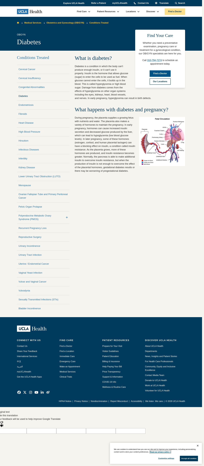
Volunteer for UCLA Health (157, 390)
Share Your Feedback (27, 351)
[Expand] (67, 217)
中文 (19, 361)
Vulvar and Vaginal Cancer (32, 281)
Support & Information (112, 377)
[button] (74, 3)
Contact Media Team (154, 375)
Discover (150, 11)
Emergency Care (67, 361)
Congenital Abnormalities (32, 87)
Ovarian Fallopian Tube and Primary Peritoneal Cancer (43, 196)
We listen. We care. (154, 401)
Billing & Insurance (111, 361)
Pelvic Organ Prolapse (30, 206)
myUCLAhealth (119, 3)
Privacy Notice (81, 401)
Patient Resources (106, 11)
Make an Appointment (70, 366)
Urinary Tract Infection (30, 255)
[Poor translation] (1, 424)
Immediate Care (67, 356)
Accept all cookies (189, 458)
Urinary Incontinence (29, 246)
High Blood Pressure (29, 131)
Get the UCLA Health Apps (29, 377)
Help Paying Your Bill (112, 366)
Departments (151, 351)
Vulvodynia (24, 290)
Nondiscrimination (99, 401)
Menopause (25, 185)
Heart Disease (26, 123)
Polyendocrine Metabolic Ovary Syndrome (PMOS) (35, 217)
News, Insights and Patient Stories (161, 356)
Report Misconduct (119, 401)
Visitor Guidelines (110, 351)
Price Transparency (111, 372)
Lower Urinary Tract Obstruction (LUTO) (39, 176)
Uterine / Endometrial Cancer (34, 264)
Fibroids (23, 114)
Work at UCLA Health (155, 385)
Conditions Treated (98, 23)
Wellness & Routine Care (114, 387)
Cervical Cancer (27, 69)
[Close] (198, 446)
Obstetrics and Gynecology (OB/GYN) (65, 23)
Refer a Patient (98, 3)
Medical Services (32, 23)
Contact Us (143, 3)
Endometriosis (26, 105)
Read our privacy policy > (160, 452)
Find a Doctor (175, 11)
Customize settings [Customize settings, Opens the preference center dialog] (166, 458)
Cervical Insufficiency (30, 78)
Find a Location (67, 351)
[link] (19, 392)
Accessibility (136, 401)
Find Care (82, 11)
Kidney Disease (27, 167)
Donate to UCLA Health (156, 380)
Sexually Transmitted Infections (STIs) (38, 299)
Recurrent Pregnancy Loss (33, 228)
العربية (20, 366)
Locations (131, 11)
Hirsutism (23, 140)
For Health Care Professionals (159, 361)
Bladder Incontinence (30, 308)
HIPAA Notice (65, 401)
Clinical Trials (66, 377)
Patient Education (110, 356)
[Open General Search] (180, 3)
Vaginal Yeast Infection (30, 272)
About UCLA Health (154, 346)
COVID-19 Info (109, 382)
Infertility (23, 158)
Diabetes (23, 96)
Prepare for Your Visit (112, 346)
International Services (27, 356)
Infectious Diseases (29, 149)
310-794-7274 (154, 60)
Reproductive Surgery (30, 237)
